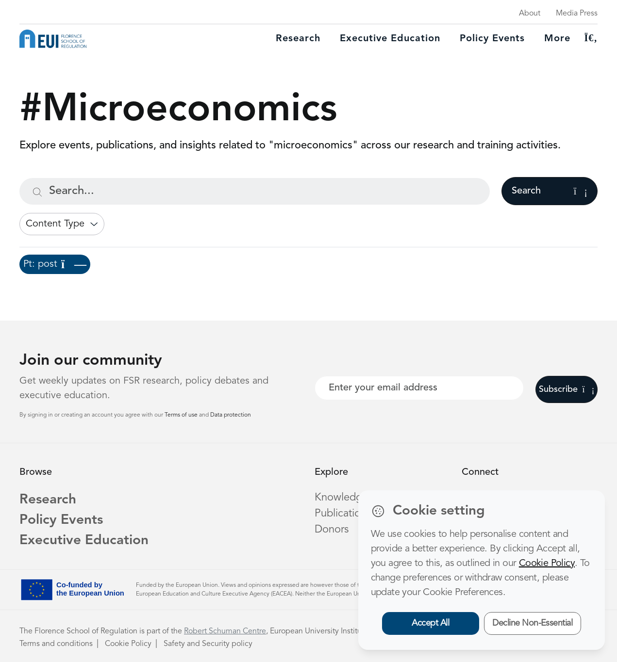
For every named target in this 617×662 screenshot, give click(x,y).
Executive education (390, 39)
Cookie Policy (128, 644)
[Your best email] (419, 388)
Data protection (230, 415)
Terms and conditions (56, 644)
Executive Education (84, 541)
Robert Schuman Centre (225, 631)
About (529, 13)
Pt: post (54, 264)
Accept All (430, 623)
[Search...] (254, 191)
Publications (343, 513)
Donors (332, 529)
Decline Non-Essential (532, 623)
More (557, 39)
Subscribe (567, 389)
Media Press (577, 13)
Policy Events (492, 39)
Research (298, 39)
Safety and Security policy (208, 644)
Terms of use (182, 415)
